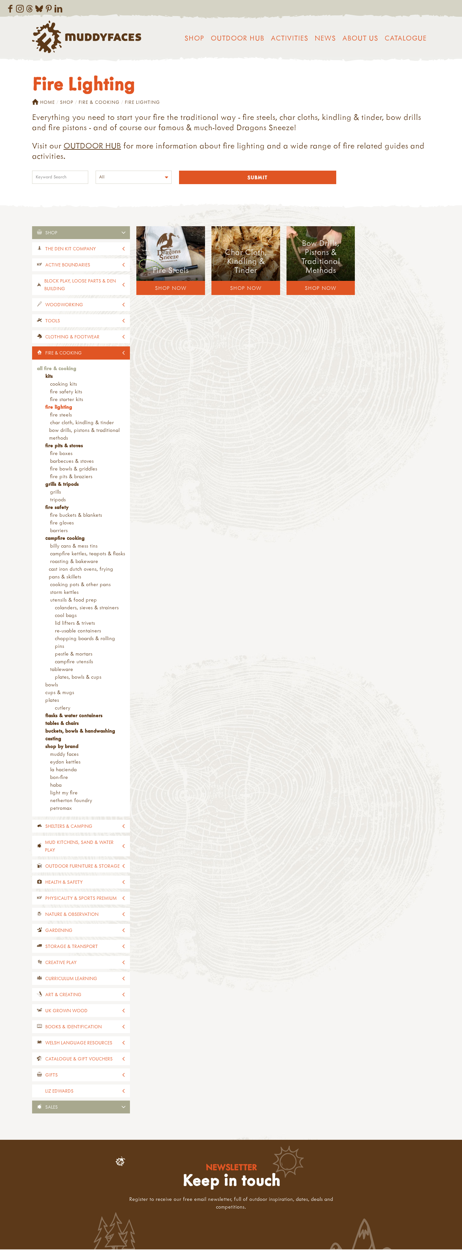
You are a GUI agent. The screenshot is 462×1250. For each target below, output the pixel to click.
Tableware (61, 669)
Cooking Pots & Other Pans (80, 585)
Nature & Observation (71, 915)
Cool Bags (66, 615)
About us (360, 37)
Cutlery (62, 708)
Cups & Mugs (59, 693)
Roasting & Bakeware (74, 561)
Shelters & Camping (68, 827)
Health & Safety (64, 882)
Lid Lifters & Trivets (75, 623)
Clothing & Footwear (72, 337)
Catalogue (406, 37)
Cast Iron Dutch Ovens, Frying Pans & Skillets (81, 573)
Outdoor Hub (237, 37)
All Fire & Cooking (56, 369)
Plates (52, 700)
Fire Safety (56, 507)
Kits (49, 376)
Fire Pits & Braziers (71, 477)
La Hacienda (63, 770)
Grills (55, 492)
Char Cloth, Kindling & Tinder (82, 423)
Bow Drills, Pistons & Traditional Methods (84, 434)
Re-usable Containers (78, 631)
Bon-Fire (59, 777)
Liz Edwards (59, 1091)
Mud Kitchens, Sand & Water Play (79, 846)
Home (43, 102)
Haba (56, 785)
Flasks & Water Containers (73, 716)
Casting (53, 739)
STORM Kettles (64, 592)
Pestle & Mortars (73, 654)
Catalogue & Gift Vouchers (79, 1059)
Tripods (58, 500)
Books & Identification (73, 1027)
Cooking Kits (63, 384)
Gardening (59, 931)
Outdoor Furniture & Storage (82, 866)
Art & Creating (63, 995)
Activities (289, 37)
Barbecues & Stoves (72, 461)
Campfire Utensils (74, 662)
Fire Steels (61, 415)
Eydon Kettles (65, 762)
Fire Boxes (61, 454)
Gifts (51, 1075)
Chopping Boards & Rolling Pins (85, 643)
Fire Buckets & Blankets (76, 515)
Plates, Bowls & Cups (78, 677)
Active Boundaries (67, 265)
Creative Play (61, 963)
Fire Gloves (62, 523)
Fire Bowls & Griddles (73, 469)
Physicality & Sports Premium (81, 899)
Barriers (59, 531)
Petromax (61, 808)
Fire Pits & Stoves (64, 446)
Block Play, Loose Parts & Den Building (80, 285)
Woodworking (64, 305)
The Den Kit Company (70, 249)
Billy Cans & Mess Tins (74, 546)
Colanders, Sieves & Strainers (87, 608)
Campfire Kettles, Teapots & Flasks (87, 554)
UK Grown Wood (66, 1011)
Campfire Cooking (65, 538)
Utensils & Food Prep (73, 600)
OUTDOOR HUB (92, 145)
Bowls (51, 685)
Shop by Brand (61, 747)
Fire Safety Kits (66, 392)
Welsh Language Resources (78, 1043)
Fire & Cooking (99, 102)
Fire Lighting (58, 407)
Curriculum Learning (71, 979)
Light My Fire (64, 793)
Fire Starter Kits (66, 400)
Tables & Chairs (62, 723)
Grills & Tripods (62, 484)
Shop (194, 37)
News (325, 37)
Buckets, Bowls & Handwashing (80, 731)
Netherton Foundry (71, 801)
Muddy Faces (64, 754)
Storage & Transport (71, 947)
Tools (52, 321)
